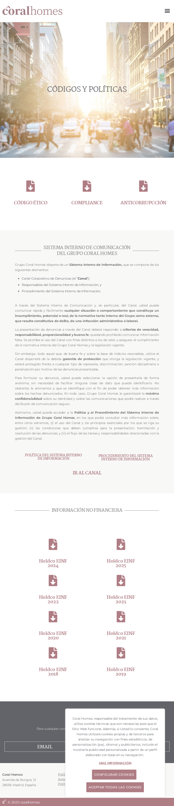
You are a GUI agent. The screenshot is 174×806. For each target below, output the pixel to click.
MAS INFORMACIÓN (115, 763)
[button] (167, 11)
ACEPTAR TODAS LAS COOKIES (115, 787)
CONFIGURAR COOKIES (114, 775)
